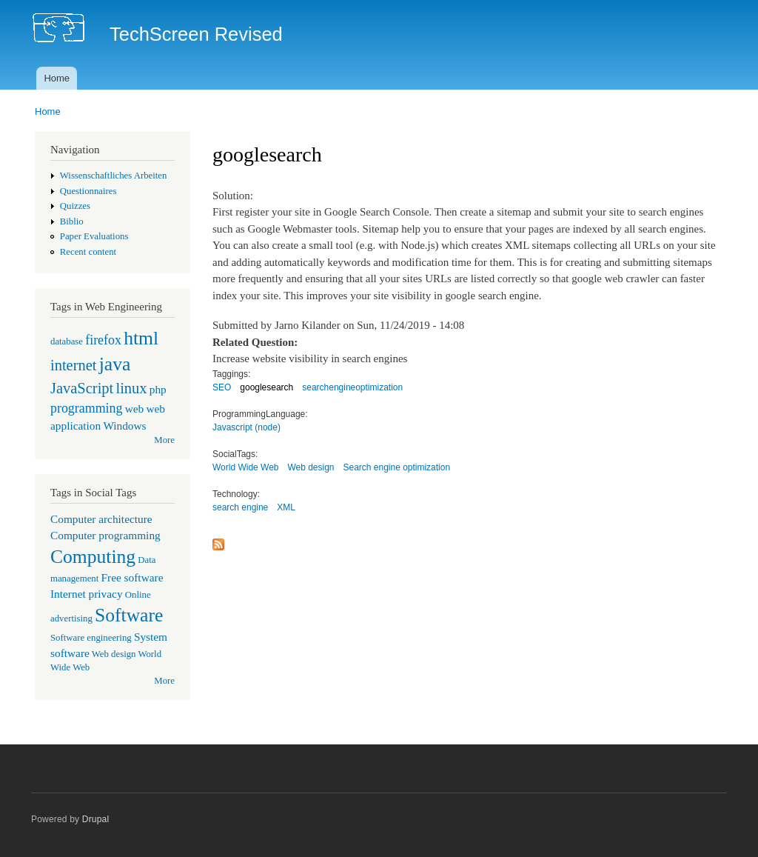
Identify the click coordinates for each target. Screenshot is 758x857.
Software (129, 615)
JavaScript (81, 388)
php (158, 389)
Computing (92, 556)
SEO (221, 387)
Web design (114, 654)
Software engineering (91, 638)
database (66, 341)
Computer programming (105, 535)
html (141, 338)
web (134, 408)
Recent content (88, 252)
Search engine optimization (397, 467)
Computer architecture (101, 519)
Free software (132, 577)
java (115, 364)
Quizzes (75, 206)
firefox (103, 340)
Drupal (96, 819)
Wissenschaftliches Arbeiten (113, 175)
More (164, 440)
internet (73, 365)
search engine (240, 507)
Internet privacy (86, 593)
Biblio (72, 221)
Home (57, 78)
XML (286, 507)
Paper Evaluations (94, 236)
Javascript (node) (246, 427)
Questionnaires (88, 191)
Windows (124, 425)
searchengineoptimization (352, 387)
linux (131, 388)
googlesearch (266, 387)
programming (86, 408)
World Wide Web (245, 467)
